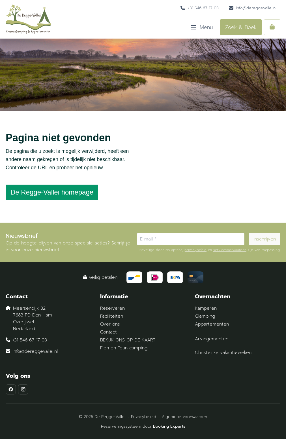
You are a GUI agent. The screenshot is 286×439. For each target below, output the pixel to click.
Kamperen (206, 308)
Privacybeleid (143, 417)
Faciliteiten (111, 316)
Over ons (110, 324)
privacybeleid (195, 250)
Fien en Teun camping (123, 348)
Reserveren (112, 308)
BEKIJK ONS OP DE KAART (127, 340)
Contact (108, 332)
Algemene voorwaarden (184, 417)
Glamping (205, 316)
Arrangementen (211, 338)
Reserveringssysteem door (143, 426)
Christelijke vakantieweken (223, 352)
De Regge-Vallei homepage (51, 192)
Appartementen (212, 324)
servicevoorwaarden (229, 250)
